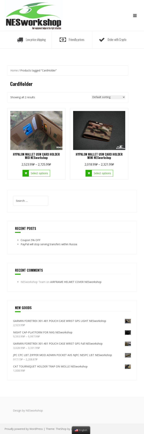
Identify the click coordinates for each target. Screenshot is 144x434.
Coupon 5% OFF (30, 240)
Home (14, 70)
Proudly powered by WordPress (23, 429)
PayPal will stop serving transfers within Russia (49, 244)
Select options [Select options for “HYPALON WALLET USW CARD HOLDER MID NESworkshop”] (39, 173)
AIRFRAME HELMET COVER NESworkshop (75, 282)
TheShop (61, 429)
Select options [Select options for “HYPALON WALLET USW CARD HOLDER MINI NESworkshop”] (102, 173)
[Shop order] (108, 97)
